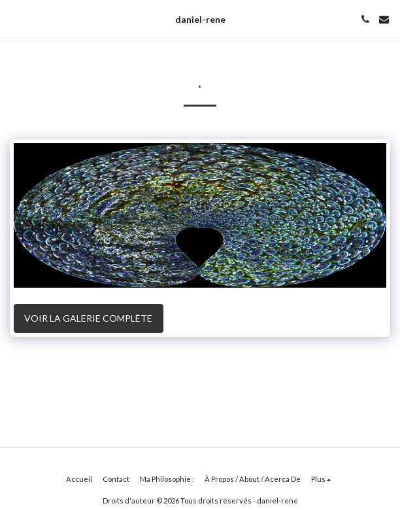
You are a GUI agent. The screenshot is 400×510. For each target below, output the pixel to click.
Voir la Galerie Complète (88, 318)
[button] (14, 19)
